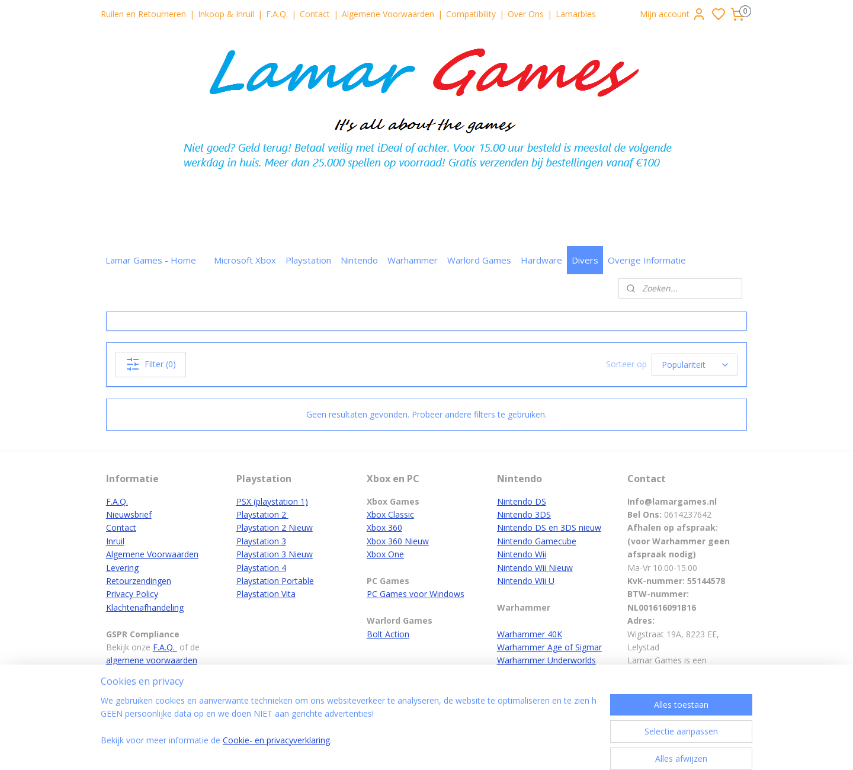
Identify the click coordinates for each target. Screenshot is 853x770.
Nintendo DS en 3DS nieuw (549, 527)
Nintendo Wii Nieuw (535, 567)
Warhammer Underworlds (546, 660)
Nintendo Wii (521, 554)
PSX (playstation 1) (272, 501)
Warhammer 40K (529, 634)
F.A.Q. (277, 14)
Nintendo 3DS (524, 514)
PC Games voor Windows (415, 593)
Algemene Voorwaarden (388, 14)
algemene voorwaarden (151, 660)
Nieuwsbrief (129, 514)
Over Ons (526, 14)
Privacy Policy (132, 593)
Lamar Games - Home (150, 260)
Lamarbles (576, 14)
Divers (585, 260)
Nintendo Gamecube (536, 541)
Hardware (541, 260)
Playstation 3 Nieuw (274, 554)
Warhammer (412, 260)
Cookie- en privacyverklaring (276, 740)
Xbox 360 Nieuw (398, 541)
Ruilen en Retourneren (143, 14)
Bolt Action (388, 634)
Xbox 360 (384, 527)
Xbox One (385, 554)
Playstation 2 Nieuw (274, 527)
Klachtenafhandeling (145, 607)
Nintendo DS (521, 501)
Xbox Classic (390, 514)
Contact (315, 14)
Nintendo (359, 260)
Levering (122, 567)
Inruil (115, 541)
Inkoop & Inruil (226, 14)
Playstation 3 (261, 541)
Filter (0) (151, 364)
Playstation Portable (275, 580)
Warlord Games (479, 260)
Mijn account (673, 14)
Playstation (308, 260)
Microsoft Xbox (245, 260)
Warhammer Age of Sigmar (549, 647)
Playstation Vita (266, 593)
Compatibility (471, 14)
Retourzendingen (138, 580)
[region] (348, 728)
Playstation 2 (262, 514)
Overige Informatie (647, 260)
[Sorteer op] (694, 364)
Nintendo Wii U (525, 580)
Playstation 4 (261, 567)
